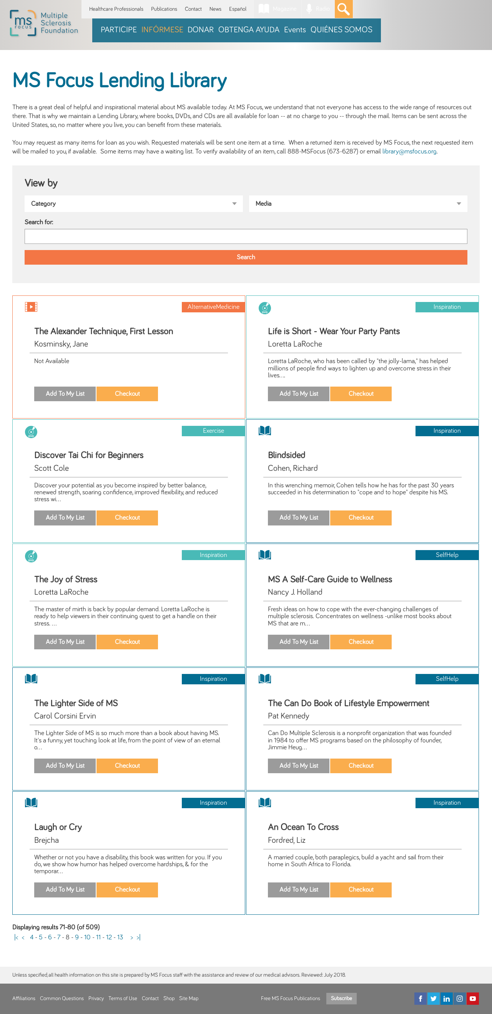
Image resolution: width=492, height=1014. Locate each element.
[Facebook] (420, 998)
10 (87, 937)
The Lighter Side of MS (76, 703)
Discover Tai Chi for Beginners (88, 455)
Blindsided (286, 455)
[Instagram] (460, 998)
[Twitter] (433, 998)
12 (109, 937)
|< (16, 937)
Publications (164, 9)
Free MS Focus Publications (290, 998)
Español (237, 9)
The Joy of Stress (65, 579)
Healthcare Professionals (116, 9)
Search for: (39, 222)
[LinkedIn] (446, 998)
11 (98, 937)
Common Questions (62, 998)
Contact (193, 9)
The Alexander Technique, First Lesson (103, 331)
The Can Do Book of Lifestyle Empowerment (348, 703)
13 (120, 937)
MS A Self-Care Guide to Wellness (330, 579)
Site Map (188, 998)
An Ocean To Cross (303, 827)
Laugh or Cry (58, 827)
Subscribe (341, 998)
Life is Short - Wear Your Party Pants (334, 331)
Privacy (96, 998)
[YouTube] (473, 998)
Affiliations (23, 998)
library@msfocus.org (409, 151)
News (215, 9)
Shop (169, 998)
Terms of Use (122, 998)
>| (139, 937)
